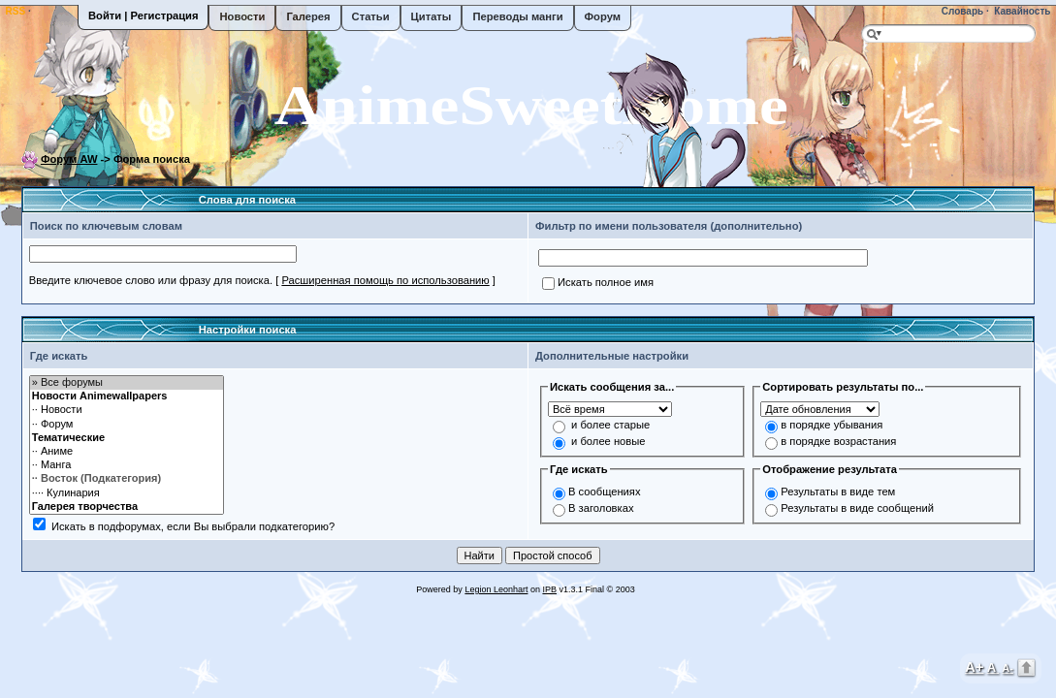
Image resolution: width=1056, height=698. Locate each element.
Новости (242, 16)
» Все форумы (126, 383)
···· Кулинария (126, 493)
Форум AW (69, 159)
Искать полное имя (606, 282)
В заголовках (601, 508)
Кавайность (1021, 11)
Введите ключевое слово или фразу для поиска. (150, 280)
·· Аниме (126, 452)
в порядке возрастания (838, 441)
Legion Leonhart (496, 589)
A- (1007, 668)
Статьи (371, 16)
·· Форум (126, 424)
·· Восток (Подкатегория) (126, 479)
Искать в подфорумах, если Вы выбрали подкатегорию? (193, 526)
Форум (603, 16)
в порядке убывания (831, 424)
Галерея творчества (126, 507)
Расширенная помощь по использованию (385, 280)
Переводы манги (517, 16)
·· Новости (126, 410)
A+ (974, 666)
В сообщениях (604, 491)
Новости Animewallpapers (126, 396)
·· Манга (126, 465)
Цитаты (431, 16)
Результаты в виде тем (838, 491)
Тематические (126, 438)
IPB (549, 589)
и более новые (608, 441)
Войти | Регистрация (143, 15)
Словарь (961, 11)
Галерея (308, 16)
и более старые (610, 424)
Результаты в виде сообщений (857, 508)
